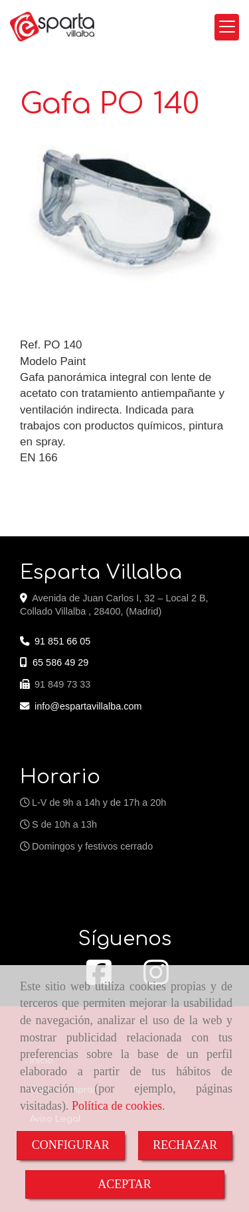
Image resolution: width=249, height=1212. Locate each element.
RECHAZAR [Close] (185, 1145)
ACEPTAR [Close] (124, 1184)
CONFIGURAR (71, 1145)
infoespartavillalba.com (88, 706)
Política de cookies (117, 1105)
